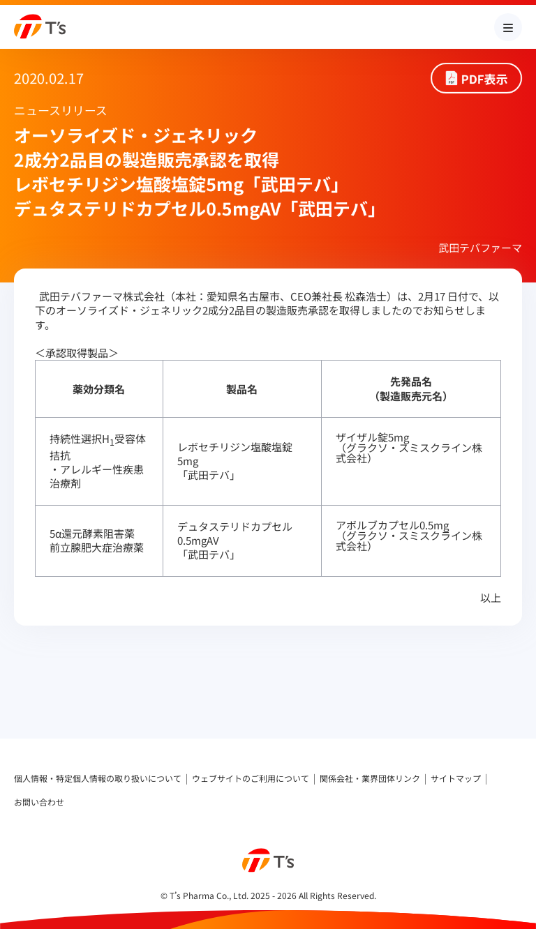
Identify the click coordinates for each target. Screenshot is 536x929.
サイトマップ (456, 778)
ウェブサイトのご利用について (250, 778)
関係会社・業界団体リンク (370, 778)
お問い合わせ (39, 802)
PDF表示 (484, 78)
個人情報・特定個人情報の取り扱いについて (97, 778)
